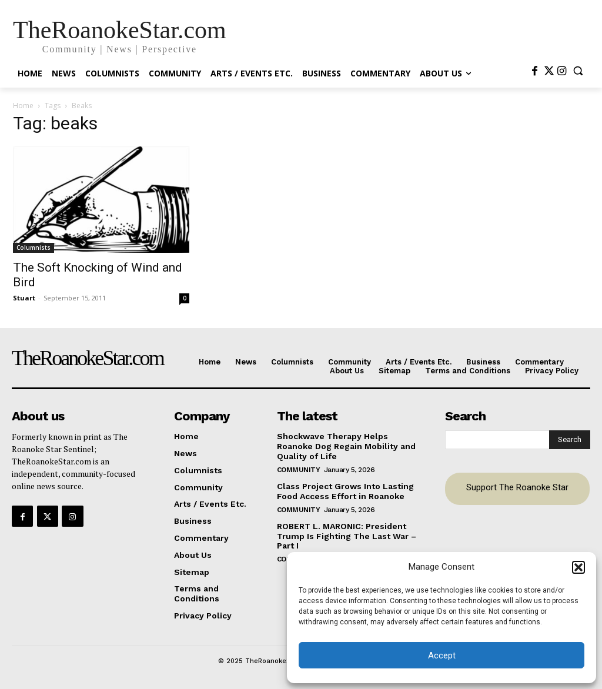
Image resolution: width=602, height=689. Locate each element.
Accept (442, 655)
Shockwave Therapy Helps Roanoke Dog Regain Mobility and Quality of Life (346, 446)
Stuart (24, 297)
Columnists (33, 247)
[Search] (569, 439)
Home (23, 106)
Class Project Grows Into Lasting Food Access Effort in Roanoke (345, 490)
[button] (578, 567)
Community (298, 469)
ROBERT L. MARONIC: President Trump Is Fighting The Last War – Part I (346, 535)
